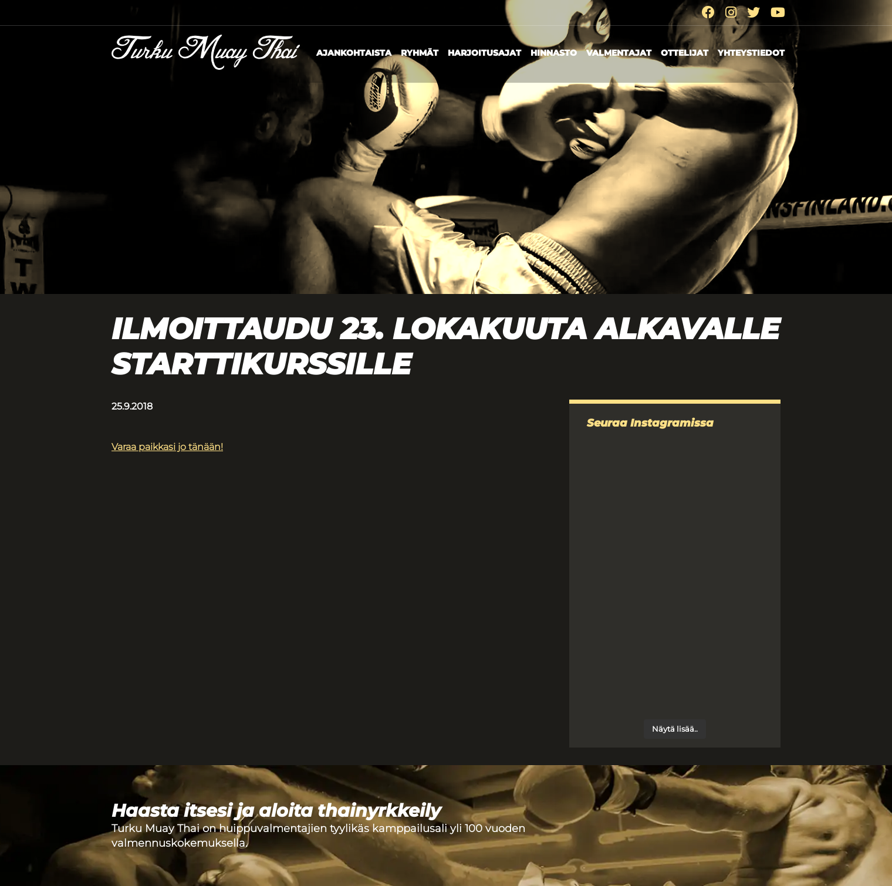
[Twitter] (753, 12)
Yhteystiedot (751, 53)
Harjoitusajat (484, 53)
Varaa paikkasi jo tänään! (167, 446)
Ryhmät (419, 53)
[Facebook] (708, 12)
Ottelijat (684, 53)
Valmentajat (618, 53)
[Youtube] (777, 12)
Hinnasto (554, 53)
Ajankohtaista (353, 53)
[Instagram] (731, 12)
